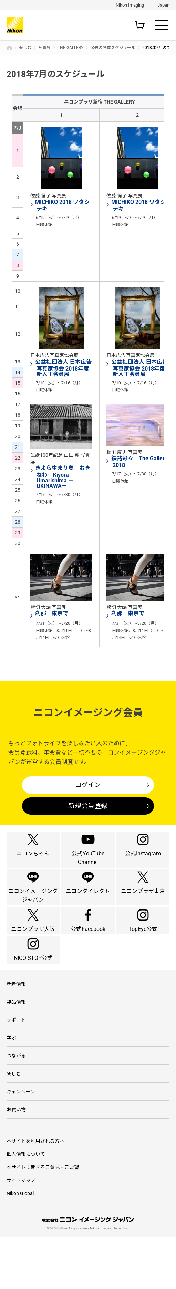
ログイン (88, 785)
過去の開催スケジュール (112, 47)
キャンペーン (21, 1142)
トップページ (9, 47)
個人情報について (26, 1206)
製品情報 (16, 1048)
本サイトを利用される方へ (35, 1193)
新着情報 (16, 1030)
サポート (16, 1067)
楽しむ (25, 47)
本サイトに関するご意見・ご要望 (43, 1219)
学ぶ (11, 1086)
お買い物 (16, 1161)
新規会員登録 (87, 806)
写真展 (44, 47)
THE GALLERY (70, 47)
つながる (16, 1105)
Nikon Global (20, 1245)
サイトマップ (21, 1232)
